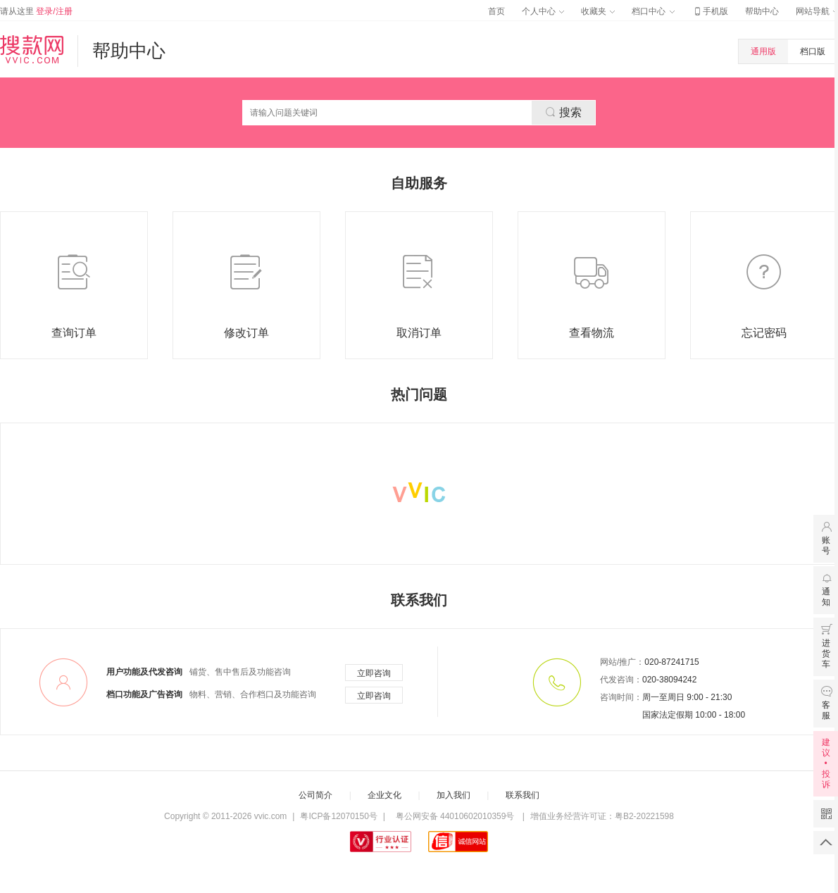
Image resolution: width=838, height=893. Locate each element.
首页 (496, 11)
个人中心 (543, 11)
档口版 (812, 51)
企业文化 (384, 795)
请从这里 (36, 11)
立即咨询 (374, 673)
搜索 (563, 112)
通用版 (763, 51)
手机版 (710, 11)
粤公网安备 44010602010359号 (454, 816)
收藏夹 (598, 11)
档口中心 (653, 11)
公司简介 (315, 795)
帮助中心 (762, 11)
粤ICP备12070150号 (338, 816)
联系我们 (522, 795)
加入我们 (453, 795)
